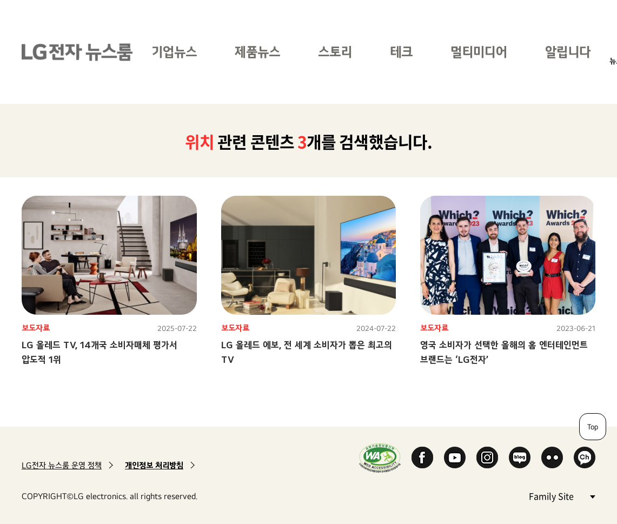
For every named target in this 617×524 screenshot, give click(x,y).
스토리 (335, 51)
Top (592, 426)
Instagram (487, 457)
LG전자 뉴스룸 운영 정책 (62, 465)
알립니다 (568, 51)
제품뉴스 (257, 51)
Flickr (552, 457)
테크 (401, 51)
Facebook (422, 457)
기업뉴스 (174, 51)
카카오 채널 (584, 457)
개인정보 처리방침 (154, 465)
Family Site (562, 495)
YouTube (455, 457)
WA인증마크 (380, 458)
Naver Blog (519, 457)
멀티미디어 (478, 51)
